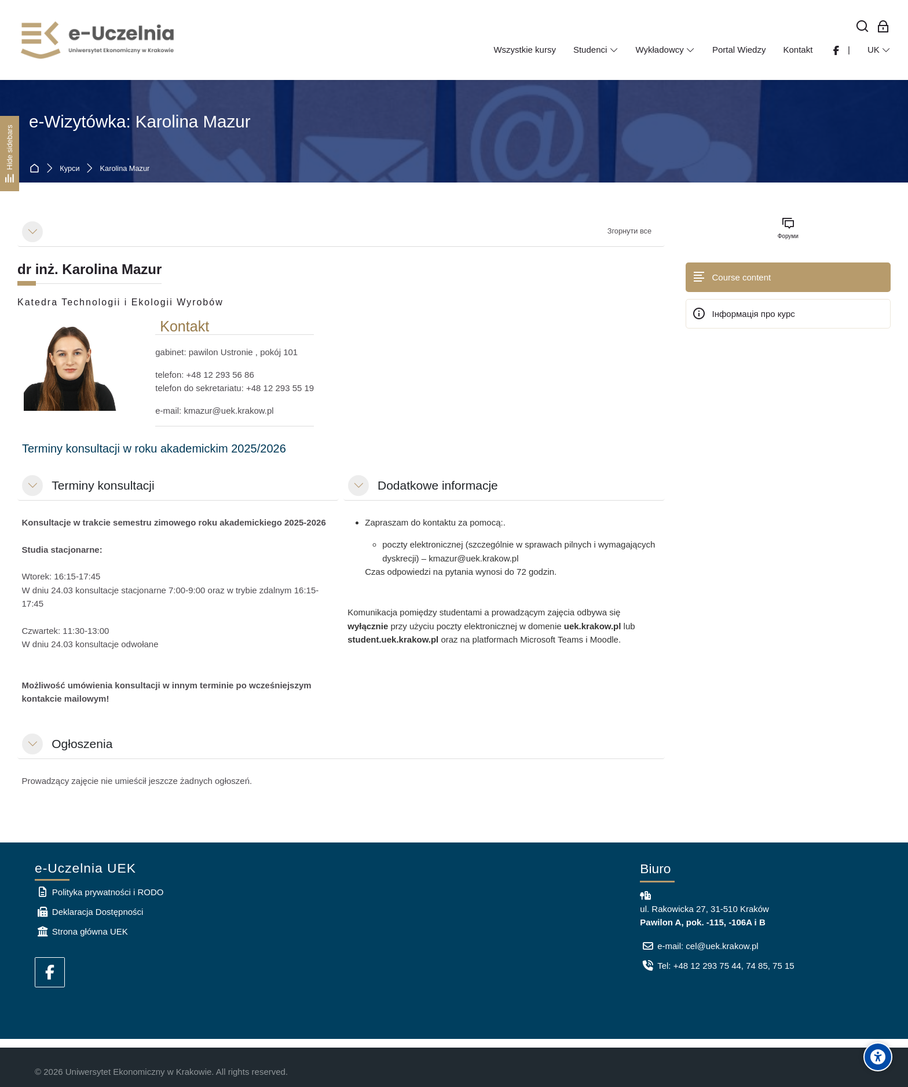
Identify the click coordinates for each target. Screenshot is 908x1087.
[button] (32, 231)
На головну (37, 168)
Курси (69, 169)
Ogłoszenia (82, 743)
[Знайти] (862, 27)
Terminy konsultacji (103, 485)
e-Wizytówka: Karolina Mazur (140, 121)
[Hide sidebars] (9, 153)
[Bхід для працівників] (883, 27)
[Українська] (879, 49)
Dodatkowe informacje (438, 485)
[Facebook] (50, 972)
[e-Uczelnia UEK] (98, 40)
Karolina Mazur (125, 169)
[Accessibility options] (877, 1056)
